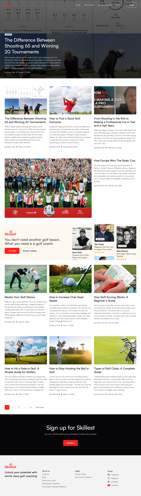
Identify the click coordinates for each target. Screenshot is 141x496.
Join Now (12, 251)
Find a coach (89, 5)
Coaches (45, 474)
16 (30, 407)
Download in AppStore (51, 483)
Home (77, 5)
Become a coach (105, 5)
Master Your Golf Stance (20, 297)
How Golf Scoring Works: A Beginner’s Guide (111, 298)
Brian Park (11, 72)
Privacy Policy (80, 474)
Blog (44, 477)
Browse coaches (30, 251)
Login (131, 5)
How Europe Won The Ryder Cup (115, 160)
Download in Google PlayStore (54, 487)
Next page (40, 407)
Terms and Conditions (83, 477)
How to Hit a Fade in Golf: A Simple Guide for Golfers (22, 370)
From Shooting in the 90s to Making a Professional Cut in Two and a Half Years (114, 122)
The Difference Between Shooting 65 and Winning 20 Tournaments (32, 46)
